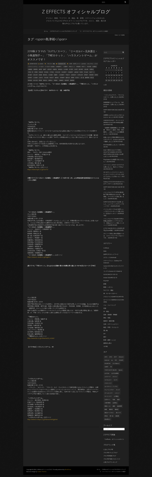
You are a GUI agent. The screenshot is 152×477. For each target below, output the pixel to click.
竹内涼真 (46, 77)
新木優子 (30, 75)
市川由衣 (86, 72)
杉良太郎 (35, 75)
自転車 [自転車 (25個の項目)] (117, 416)
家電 (104, 284)
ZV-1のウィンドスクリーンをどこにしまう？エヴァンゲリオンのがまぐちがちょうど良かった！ (113, 174)
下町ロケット (72, 66)
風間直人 (50, 80)
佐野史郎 (49, 69)
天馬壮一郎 (30, 72)
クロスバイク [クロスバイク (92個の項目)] (108, 383)
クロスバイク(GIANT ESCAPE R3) (113, 297)
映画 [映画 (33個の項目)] (106, 409)
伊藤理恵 (35, 69)
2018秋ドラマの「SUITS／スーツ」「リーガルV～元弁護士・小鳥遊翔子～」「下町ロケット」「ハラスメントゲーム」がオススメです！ (62, 55)
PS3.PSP (106, 281)
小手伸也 (52, 72)
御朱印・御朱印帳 (108, 321)
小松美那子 (64, 72)
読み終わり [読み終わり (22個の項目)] (107, 419)
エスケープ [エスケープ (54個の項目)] (107, 376)
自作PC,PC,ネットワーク (110, 254)
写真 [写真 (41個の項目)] (114, 399)
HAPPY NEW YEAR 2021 (110, 187)
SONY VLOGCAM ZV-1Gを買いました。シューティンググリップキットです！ (113, 204)
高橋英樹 (72, 80)
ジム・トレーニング (109, 305)
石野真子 (86, 75)
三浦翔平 (65, 66)
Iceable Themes (41, 471)
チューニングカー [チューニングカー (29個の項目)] (109, 389)
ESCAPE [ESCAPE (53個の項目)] (121, 360)
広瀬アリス (92, 72)
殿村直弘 (45, 75)
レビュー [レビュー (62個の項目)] (117, 393)
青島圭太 (45, 80)
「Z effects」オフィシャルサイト (113, 439)
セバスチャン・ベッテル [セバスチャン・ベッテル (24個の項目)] (111, 386)
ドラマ (96, 63)
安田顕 (36, 72)
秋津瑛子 (30, 77)
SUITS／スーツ (76, 63)
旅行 (104, 337)
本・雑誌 (106, 311)
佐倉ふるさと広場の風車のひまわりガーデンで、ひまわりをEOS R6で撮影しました (113, 139)
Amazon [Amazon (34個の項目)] (121, 357)
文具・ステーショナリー (111, 324)
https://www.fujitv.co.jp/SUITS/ (37, 169)
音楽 (104, 308)
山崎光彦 (76, 72)
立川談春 (35, 77)
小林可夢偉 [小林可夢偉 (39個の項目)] (107, 403)
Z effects (106, 248)
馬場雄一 (56, 80)
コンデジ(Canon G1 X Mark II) (112, 271)
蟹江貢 (92, 77)
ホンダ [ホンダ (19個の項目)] (118, 389)
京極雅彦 (30, 69)
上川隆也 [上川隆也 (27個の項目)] (116, 396)
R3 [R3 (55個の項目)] (111, 366)
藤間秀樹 (87, 77)
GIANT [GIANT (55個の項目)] (106, 366)
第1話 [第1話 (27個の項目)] (106, 416)
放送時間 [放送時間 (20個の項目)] (119, 406)
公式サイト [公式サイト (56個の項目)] (107, 399)
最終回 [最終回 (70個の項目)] (111, 409)
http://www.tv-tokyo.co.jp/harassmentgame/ (42, 419)
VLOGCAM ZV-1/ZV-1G (110, 274)
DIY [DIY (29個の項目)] (116, 360)
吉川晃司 (71, 69)
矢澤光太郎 (80, 75)
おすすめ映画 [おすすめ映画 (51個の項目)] (114, 373)
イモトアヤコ (90, 63)
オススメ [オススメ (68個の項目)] (115, 376)
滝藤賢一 (56, 75)
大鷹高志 (91, 69)
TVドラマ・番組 (51, 63)
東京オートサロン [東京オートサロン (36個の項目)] (109, 412)
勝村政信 (60, 69)
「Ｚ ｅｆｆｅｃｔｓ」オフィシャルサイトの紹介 (93, 31)
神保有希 (91, 75)
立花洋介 (41, 77)
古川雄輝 (66, 69)
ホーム (46, 31)
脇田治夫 (68, 77)
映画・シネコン (108, 287)
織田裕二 (57, 77)
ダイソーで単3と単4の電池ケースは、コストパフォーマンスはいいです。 (113, 236)
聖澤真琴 (62, 77)
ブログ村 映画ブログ (109, 456)
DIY (104, 334)
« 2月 (105, 85)
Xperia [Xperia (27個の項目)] (120, 370)
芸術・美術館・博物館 (110, 315)
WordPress (68, 469)
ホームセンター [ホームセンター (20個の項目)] (109, 393)
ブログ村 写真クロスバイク (111, 459)
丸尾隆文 (94, 66)
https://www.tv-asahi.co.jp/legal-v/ (39, 257)
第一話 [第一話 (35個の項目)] (111, 416)
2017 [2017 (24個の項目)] (115, 357)
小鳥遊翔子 (70, 72)
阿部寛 (40, 80)
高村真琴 (67, 80)
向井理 (75, 69)
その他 (105, 346)
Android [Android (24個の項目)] (107, 360)
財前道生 (30, 80)
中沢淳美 (89, 66)
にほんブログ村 (108, 449)
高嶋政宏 (61, 80)
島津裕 (81, 72)
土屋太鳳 (86, 69)
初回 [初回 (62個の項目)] (118, 399)
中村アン (84, 66)
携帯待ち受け (107, 343)
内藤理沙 (55, 69)
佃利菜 (40, 69)
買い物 (105, 330)
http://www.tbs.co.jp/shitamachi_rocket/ (40, 338)
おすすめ (83, 63)
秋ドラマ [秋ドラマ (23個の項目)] (118, 412)
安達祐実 (41, 72)
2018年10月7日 (33, 63)
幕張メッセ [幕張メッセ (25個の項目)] (107, 406)
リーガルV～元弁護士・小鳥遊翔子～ (53, 66)
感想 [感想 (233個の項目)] (114, 406)
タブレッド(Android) (109, 257)
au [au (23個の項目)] (112, 360)
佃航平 (44, 69)
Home (116, 35)
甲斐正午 (68, 75)
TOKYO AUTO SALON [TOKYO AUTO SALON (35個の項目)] (110, 370)
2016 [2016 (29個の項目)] (110, 357)
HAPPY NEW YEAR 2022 (110, 110)
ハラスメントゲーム (32, 66)
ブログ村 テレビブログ (110, 453)
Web (104, 251)
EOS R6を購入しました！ (111, 145)
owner (41, 63)
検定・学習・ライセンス (111, 327)
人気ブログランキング (110, 462)
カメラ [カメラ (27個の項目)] (115, 380)
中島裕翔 (78, 66)
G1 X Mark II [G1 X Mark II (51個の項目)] (116, 363)
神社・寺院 (106, 318)
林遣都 (40, 75)
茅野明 (72, 77)
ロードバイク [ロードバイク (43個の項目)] (108, 396)
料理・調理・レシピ (109, 340)
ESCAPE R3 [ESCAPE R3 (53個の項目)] (107, 363)
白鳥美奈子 (73, 75)
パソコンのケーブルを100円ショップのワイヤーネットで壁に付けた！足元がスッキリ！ (113, 211)
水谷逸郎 (50, 75)
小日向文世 (57, 72)
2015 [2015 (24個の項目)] (106, 357)
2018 (70, 63)
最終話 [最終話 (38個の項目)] (116, 409)
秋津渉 (96, 75)
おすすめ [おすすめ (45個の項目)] (107, 373)
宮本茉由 (46, 72)
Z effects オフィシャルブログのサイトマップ (63, 31)
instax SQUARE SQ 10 (110, 277)
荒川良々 (77, 77)
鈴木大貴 (35, 80)
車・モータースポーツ (110, 293)
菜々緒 (82, 77)
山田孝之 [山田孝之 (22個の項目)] (115, 403)
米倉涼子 (52, 77)
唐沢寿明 (81, 69)
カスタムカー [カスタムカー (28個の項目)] (108, 380)
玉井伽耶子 (61, 75)
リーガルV (41, 66)
